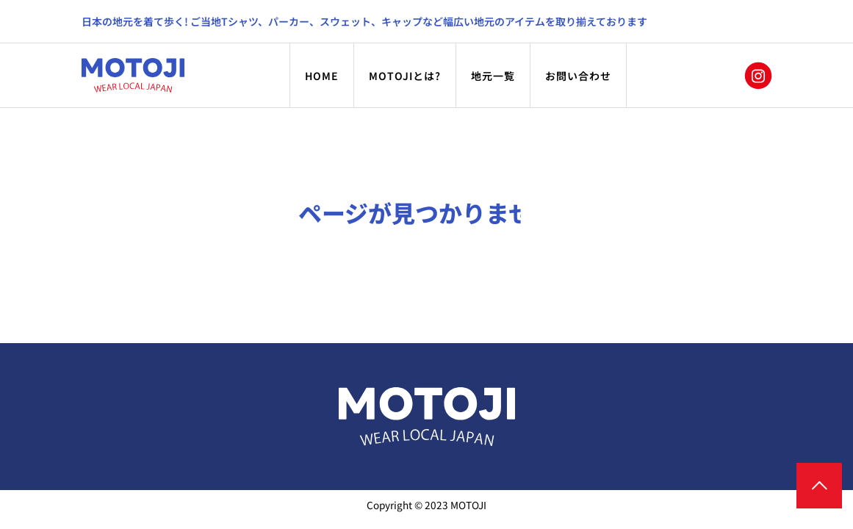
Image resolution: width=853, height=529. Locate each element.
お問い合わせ (578, 75)
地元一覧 (493, 75)
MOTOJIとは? (405, 75)
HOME (322, 75)
